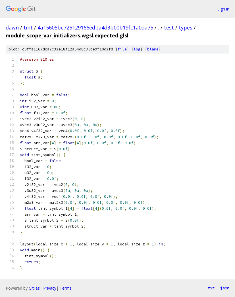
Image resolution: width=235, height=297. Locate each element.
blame (153, 49)
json (224, 287)
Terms (66, 288)
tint (28, 27)
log (137, 49)
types (185, 27)
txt (211, 287)
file (122, 49)
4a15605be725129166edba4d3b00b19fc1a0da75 (95, 27)
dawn (12, 27)
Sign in (223, 9)
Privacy (49, 288)
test (169, 27)
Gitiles (34, 288)
